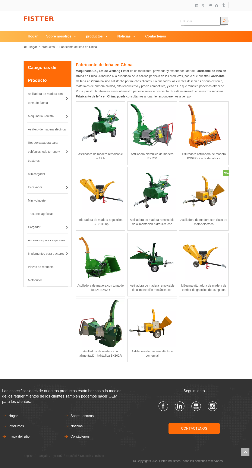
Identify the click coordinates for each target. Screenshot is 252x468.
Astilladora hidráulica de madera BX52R (152, 156)
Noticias (76, 426)
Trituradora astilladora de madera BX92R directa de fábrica (204, 156)
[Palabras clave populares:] (224, 21)
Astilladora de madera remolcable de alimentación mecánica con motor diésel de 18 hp (152, 288)
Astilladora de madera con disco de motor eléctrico (203, 222)
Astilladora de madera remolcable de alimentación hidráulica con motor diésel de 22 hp (152, 222)
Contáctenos (80, 436)
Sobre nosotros (82, 416)
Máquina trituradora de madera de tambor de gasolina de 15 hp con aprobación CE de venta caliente (203, 288)
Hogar (13, 416)
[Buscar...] (201, 21)
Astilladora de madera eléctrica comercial (152, 353)
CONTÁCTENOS (194, 428)
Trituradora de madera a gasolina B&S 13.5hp (101, 222)
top (245, 452)
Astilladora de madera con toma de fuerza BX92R (100, 288)
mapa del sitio (19, 436)
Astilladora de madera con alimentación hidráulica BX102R (100, 353)
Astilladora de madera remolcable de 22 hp (100, 156)
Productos (16, 426)
